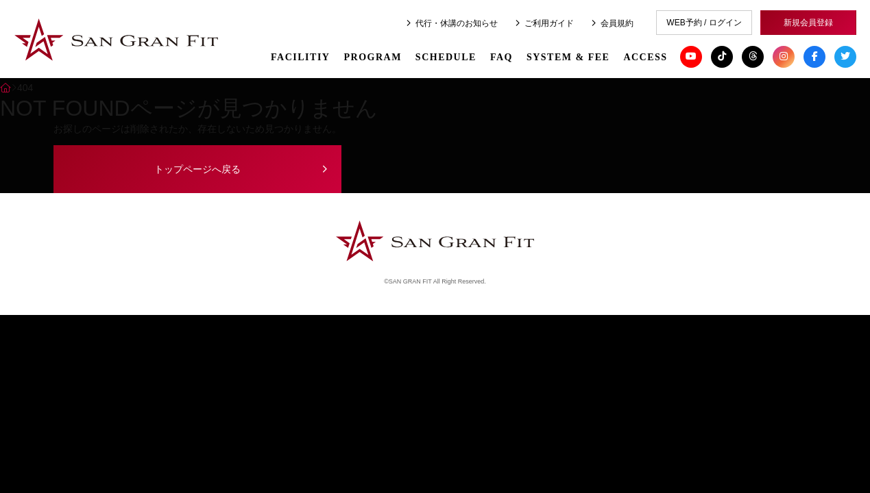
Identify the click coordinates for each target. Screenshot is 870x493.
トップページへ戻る (197, 169)
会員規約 (612, 23)
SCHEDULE (445, 54)
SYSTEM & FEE (568, 54)
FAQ (501, 54)
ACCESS (645, 54)
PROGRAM (372, 54)
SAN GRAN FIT (116, 40)
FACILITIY (300, 54)
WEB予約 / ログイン (703, 22)
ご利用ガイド (544, 23)
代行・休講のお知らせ (452, 23)
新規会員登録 (808, 22)
